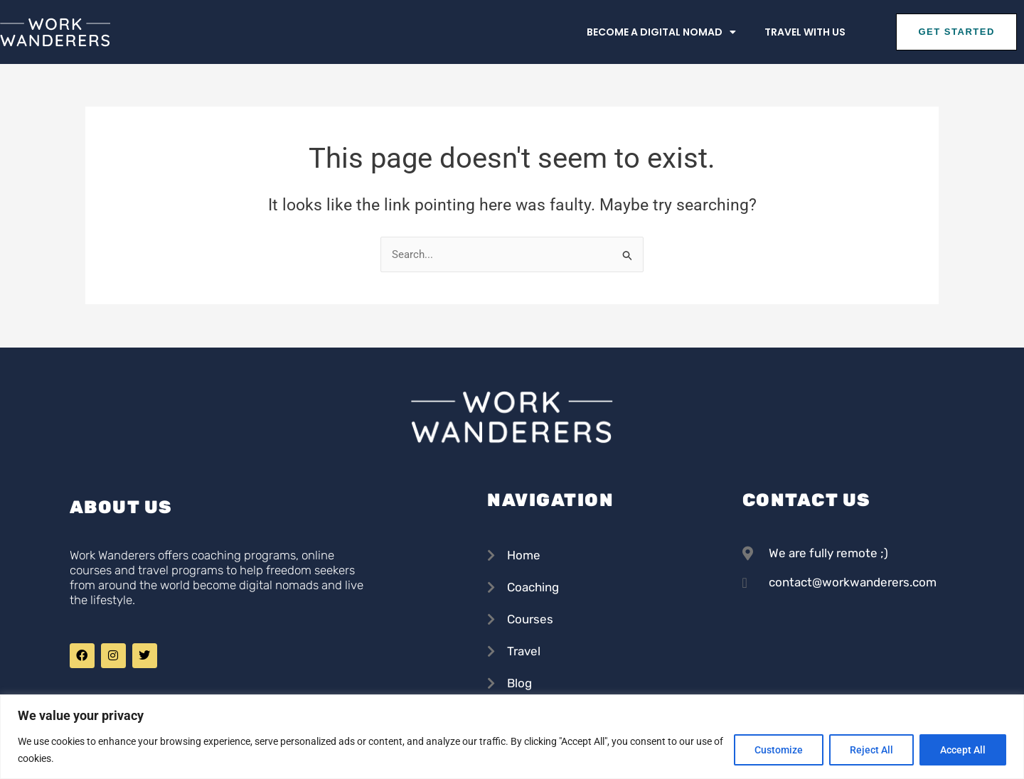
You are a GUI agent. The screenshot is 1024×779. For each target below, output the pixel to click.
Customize (778, 750)
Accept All (963, 750)
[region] (512, 736)
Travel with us (805, 32)
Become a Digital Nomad (661, 32)
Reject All (871, 750)
